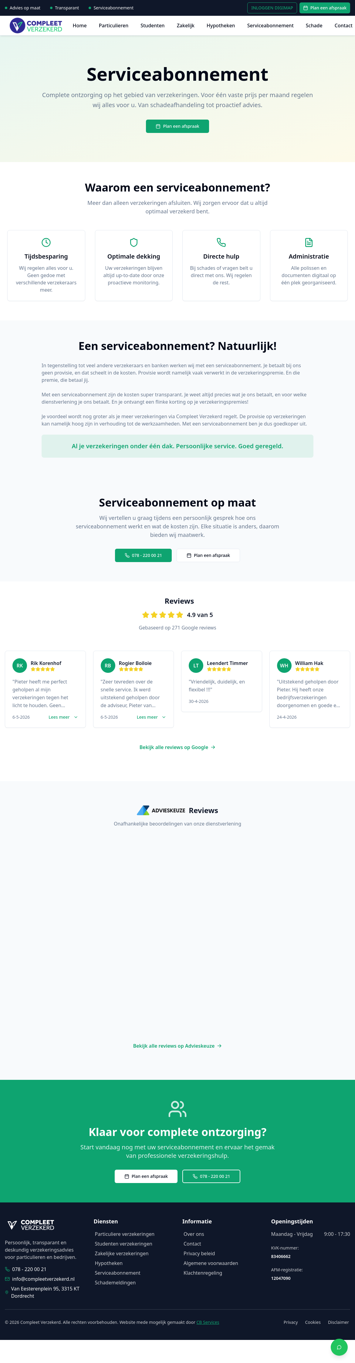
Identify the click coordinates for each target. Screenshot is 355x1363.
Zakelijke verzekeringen (122, 1253)
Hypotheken (221, 25)
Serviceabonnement (270, 25)
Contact (344, 25)
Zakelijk (185, 25)
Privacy (291, 1322)
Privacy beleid (199, 1253)
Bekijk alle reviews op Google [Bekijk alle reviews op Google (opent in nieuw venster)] (178, 747)
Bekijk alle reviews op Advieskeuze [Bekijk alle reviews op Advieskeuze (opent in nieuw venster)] (177, 1046)
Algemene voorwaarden (211, 1263)
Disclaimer (338, 1322)
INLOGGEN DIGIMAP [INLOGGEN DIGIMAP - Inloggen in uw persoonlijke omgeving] (272, 8)
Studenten (152, 25)
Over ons (194, 1234)
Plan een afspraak (325, 8)
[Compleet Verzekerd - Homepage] (37, 25)
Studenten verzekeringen (123, 1243)
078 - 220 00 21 (143, 555)
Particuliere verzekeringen (125, 1234)
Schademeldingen (115, 1282)
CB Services (207, 1322)
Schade (314, 25)
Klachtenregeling (203, 1273)
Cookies (312, 1322)
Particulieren (114, 25)
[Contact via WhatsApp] (339, 1347)
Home (80, 25)
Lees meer (63, 717)
